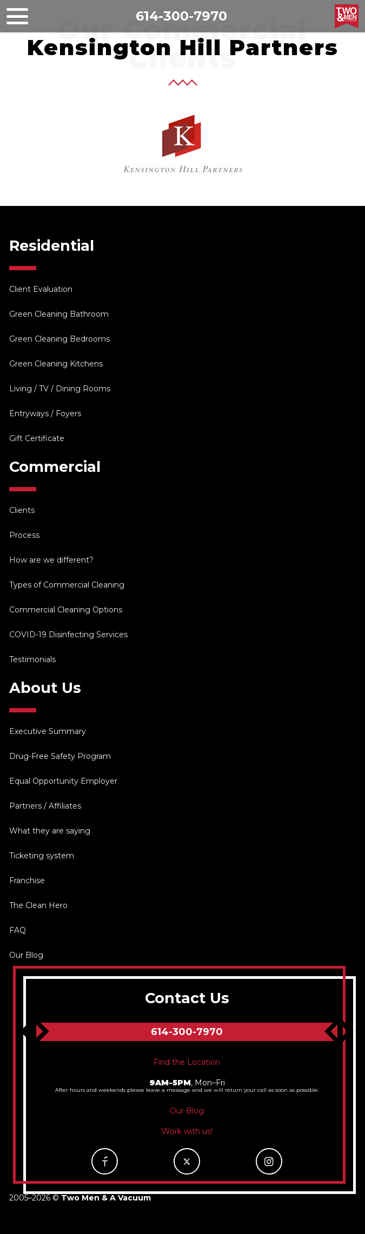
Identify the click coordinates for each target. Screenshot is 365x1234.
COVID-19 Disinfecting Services (68, 634)
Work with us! (187, 1131)
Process (24, 535)
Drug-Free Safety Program (60, 756)
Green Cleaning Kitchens (56, 364)
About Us (45, 688)
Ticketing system (41, 855)
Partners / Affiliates (45, 806)
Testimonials (32, 659)
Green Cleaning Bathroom (59, 314)
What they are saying (49, 831)
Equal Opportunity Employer (63, 781)
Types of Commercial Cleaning (66, 585)
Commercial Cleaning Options (65, 609)
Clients (22, 510)
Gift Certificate (36, 438)
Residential (51, 246)
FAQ (17, 930)
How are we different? (51, 560)
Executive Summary (47, 731)
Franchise (27, 880)
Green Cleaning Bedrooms (59, 339)
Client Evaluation (40, 289)
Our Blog (26, 955)
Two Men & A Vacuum (347, 16)
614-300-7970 (181, 16)
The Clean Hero (38, 905)
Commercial (55, 467)
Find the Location (187, 1062)
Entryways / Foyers (45, 413)
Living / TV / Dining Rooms (59, 388)
